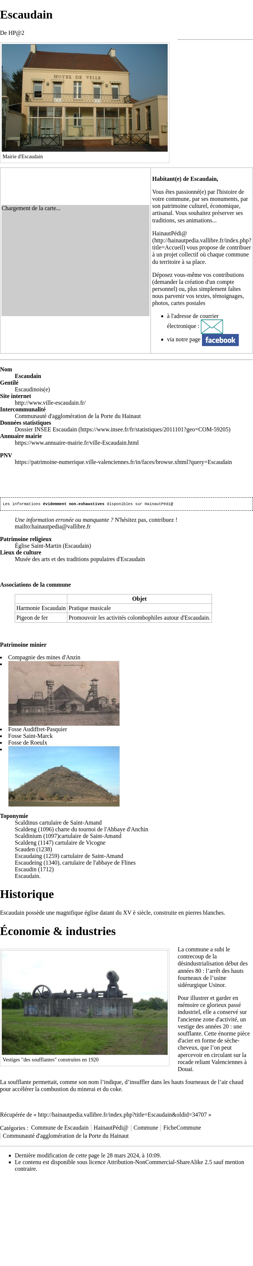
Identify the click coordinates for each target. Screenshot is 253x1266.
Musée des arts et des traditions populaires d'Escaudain (80, 560)
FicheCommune (182, 1128)
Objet (139, 599)
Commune (146, 1128)
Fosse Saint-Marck (30, 736)
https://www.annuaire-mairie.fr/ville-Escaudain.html (77, 443)
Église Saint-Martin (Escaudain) (53, 546)
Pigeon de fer (32, 618)
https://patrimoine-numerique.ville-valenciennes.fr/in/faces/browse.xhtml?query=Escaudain (123, 462)
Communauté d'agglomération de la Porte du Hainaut (66, 1136)
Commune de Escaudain (60, 1128)
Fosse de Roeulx (27, 743)
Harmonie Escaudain (41, 609)
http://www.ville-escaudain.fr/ (50, 403)
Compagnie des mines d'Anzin (44, 658)
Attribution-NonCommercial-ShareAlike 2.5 (159, 1163)
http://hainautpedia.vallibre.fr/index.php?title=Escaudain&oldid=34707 (122, 1115)
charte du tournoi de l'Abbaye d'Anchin (101, 830)
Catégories (12, 1128)
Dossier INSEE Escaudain (46, 429)
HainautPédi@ (169, 233)
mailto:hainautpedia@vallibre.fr (53, 527)
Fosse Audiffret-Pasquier (37, 730)
